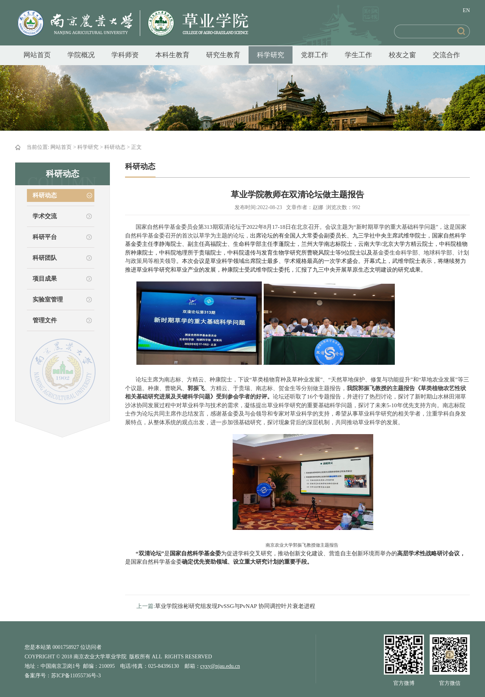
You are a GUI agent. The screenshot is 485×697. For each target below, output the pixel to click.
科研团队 (45, 258)
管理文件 (45, 320)
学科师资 (125, 55)
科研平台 (45, 237)
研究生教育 (223, 55)
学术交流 (45, 216)
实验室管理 (48, 299)
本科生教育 (172, 55)
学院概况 (81, 55)
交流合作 (446, 55)
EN (466, 10)
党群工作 (314, 55)
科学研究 (270, 55)
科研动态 (114, 147)
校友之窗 (402, 55)
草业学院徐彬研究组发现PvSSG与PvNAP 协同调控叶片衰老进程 (235, 606)
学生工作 (358, 55)
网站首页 (37, 55)
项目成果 (45, 278)
